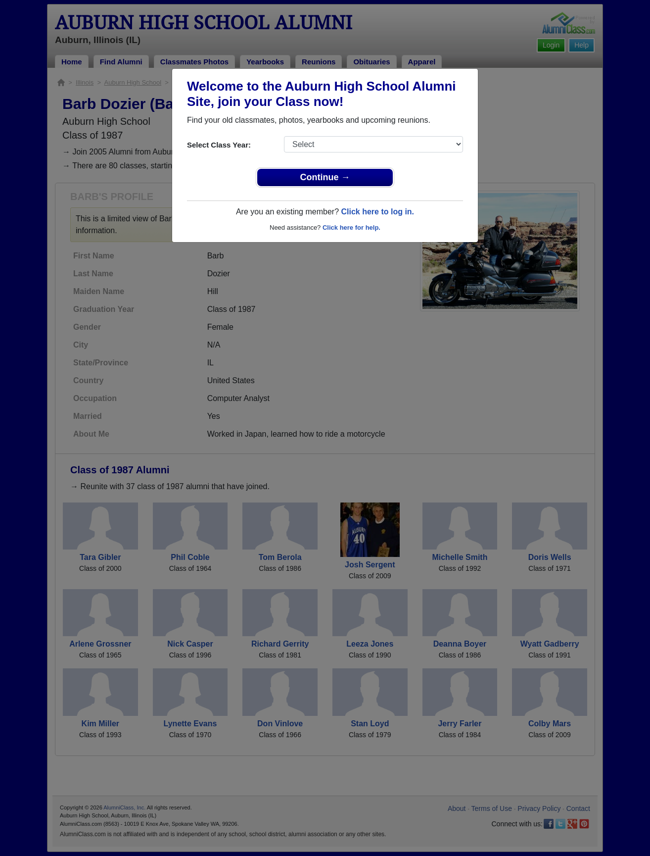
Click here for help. (351, 227)
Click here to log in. (377, 211)
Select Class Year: (219, 145)
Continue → (325, 177)
